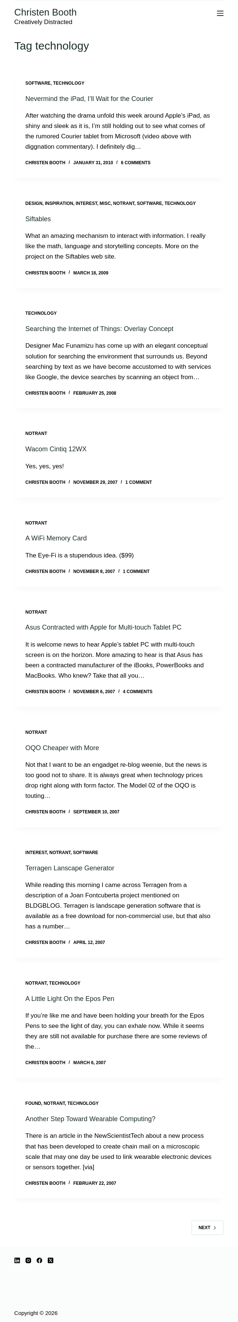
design (34, 203)
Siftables (38, 219)
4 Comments (137, 691)
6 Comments (136, 162)
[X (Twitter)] (50, 1260)
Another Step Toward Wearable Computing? (91, 1119)
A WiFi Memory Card (56, 538)
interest (86, 203)
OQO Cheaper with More (62, 748)
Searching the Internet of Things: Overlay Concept (100, 329)
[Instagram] (28, 1260)
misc (105, 203)
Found (33, 1103)
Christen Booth (45, 12)
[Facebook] (39, 1260)
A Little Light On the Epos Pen (70, 998)
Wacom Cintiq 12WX (56, 449)
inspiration (59, 203)
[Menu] (220, 13)
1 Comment (138, 482)
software (38, 83)
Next (207, 1227)
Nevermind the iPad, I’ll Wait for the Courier (89, 98)
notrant (123, 203)
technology (68, 83)
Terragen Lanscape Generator (70, 868)
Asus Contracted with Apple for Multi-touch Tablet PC (104, 627)
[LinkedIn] (17, 1260)
